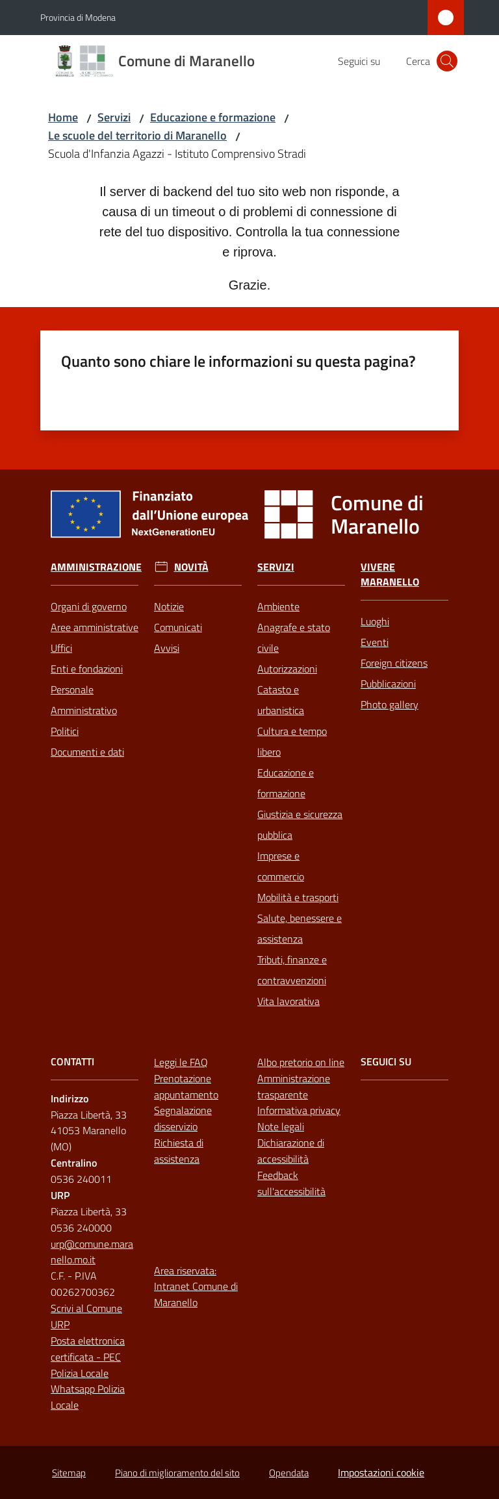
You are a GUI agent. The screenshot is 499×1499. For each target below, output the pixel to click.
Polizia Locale (80, 1373)
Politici (65, 731)
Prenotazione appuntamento (186, 1086)
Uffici (61, 648)
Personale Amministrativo (84, 700)
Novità (191, 567)
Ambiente (278, 606)
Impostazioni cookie (381, 1472)
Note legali (280, 1126)
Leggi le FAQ (181, 1062)
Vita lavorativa (288, 1001)
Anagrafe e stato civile (293, 637)
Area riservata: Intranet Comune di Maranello (196, 1287)
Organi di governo (89, 606)
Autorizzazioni (287, 668)
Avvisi (166, 648)
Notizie (169, 606)
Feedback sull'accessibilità (291, 1183)
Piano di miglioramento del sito (177, 1472)
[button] (447, 61)
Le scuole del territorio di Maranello (137, 135)
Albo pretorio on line (300, 1062)
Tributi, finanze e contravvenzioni (292, 970)
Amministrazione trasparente (293, 1086)
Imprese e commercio (280, 866)
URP (60, 1324)
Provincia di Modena (78, 17)
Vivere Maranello (390, 574)
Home (63, 117)
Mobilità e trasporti (298, 897)
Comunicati (178, 627)
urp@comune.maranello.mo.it (92, 1252)
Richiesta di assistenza (178, 1151)
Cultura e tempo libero (292, 741)
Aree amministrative (94, 627)
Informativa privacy (298, 1110)
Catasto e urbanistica (280, 700)
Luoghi (375, 621)
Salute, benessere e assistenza (299, 928)
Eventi (375, 642)
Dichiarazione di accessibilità (290, 1151)
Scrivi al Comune (86, 1308)
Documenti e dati (87, 752)
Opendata (289, 1472)
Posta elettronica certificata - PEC (88, 1349)
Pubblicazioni (388, 683)
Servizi (114, 117)
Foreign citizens (394, 663)
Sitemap (69, 1472)
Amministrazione (96, 567)
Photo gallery (389, 704)
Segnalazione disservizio (183, 1118)
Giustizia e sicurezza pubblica (299, 824)
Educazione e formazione (212, 117)
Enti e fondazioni (87, 668)
